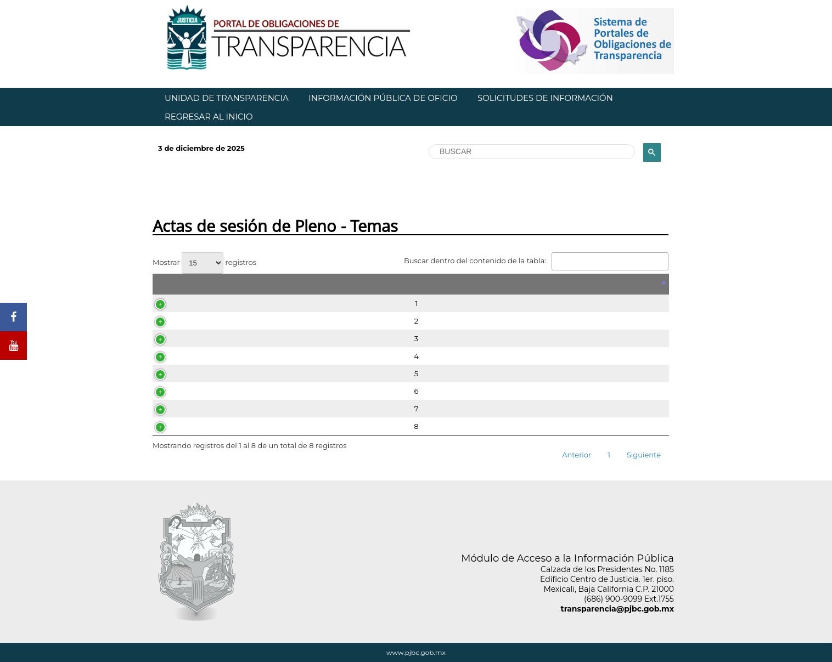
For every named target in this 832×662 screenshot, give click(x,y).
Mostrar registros (204, 262)
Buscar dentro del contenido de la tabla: (536, 260)
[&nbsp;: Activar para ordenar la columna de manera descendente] (411, 284)
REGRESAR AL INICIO (209, 116)
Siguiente (644, 454)
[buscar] (531, 152)
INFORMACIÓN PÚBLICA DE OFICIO (382, 98)
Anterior (576, 454)
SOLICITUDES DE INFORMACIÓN (545, 98)
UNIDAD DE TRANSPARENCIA (227, 98)
